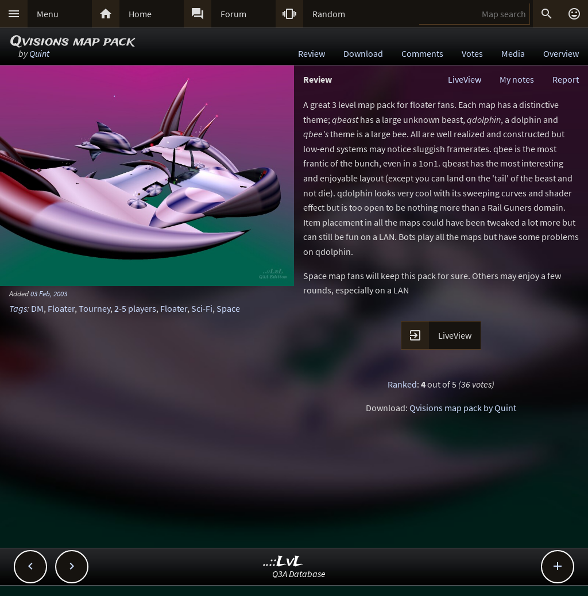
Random (328, 14)
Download (363, 53)
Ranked (402, 384)
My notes (517, 79)
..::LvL (283, 562)
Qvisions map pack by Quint (462, 407)
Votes (472, 53)
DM (37, 308)
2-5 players (135, 308)
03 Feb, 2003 (48, 293)
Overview (561, 53)
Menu (48, 14)
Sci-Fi (201, 308)
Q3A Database (299, 573)
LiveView (464, 79)
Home (140, 14)
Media (513, 53)
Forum (233, 14)
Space (228, 308)
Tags (18, 308)
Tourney (94, 308)
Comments (422, 53)
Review (311, 53)
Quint (39, 53)
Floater (61, 308)
